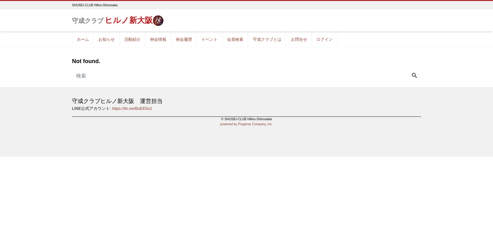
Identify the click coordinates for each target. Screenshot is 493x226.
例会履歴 (184, 39)
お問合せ (299, 39)
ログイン (324, 39)
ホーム (83, 39)
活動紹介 (132, 39)
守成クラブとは (267, 39)
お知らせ (106, 39)
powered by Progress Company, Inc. (246, 124)
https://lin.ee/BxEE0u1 (132, 108)
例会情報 (158, 39)
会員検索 (235, 39)
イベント (209, 39)
